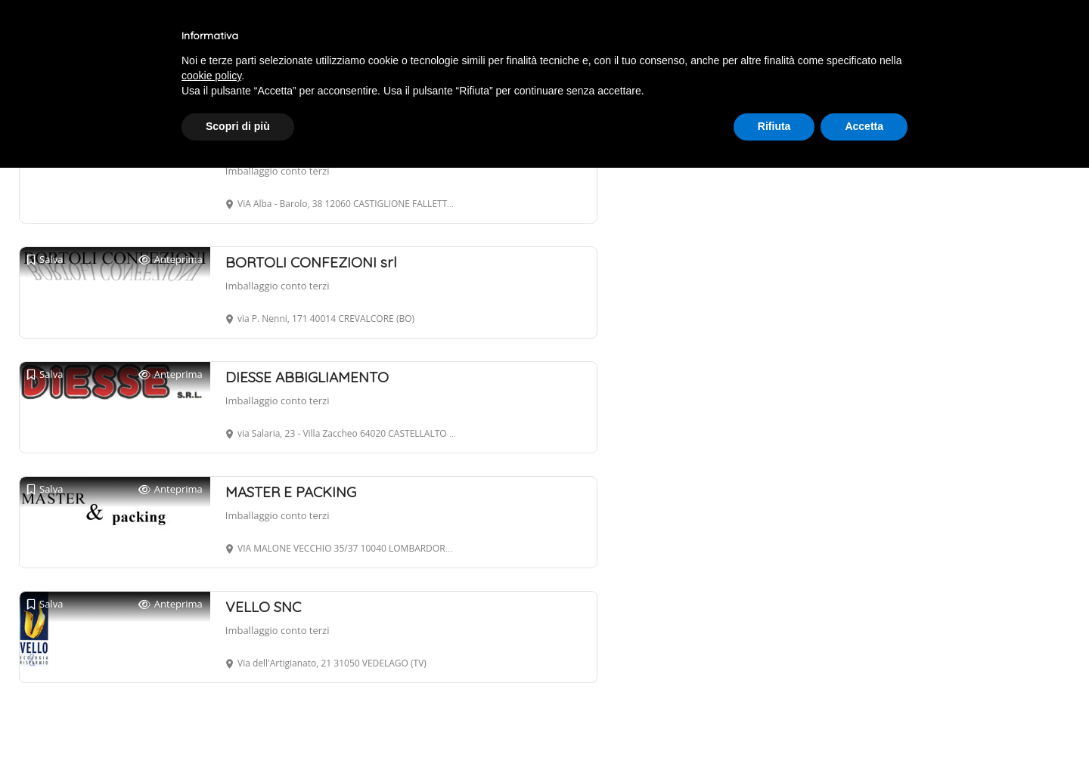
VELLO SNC (263, 607)
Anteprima (170, 259)
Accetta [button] (864, 126)
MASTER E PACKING (290, 492)
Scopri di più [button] (238, 126)
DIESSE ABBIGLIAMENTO (307, 377)
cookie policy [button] (211, 76)
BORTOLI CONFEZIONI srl (311, 262)
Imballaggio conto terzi (277, 171)
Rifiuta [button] (774, 126)
